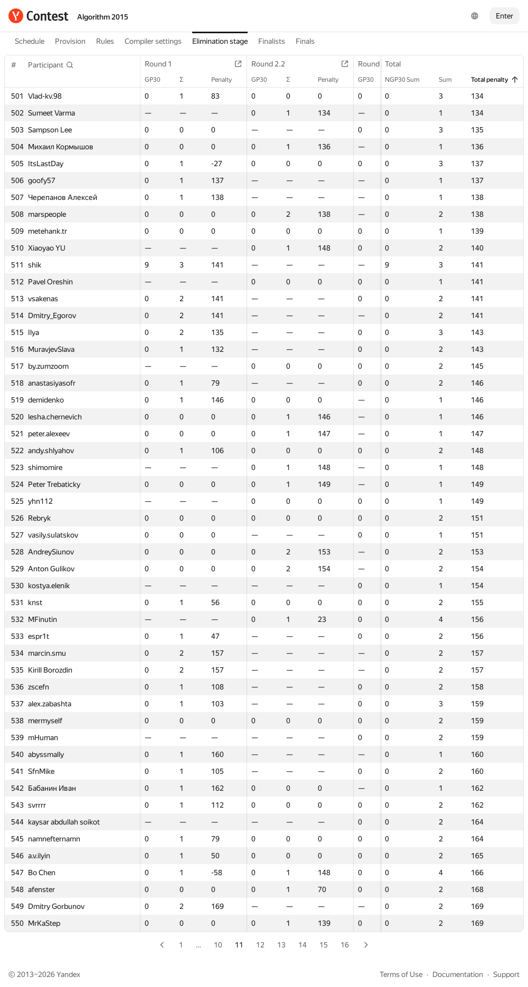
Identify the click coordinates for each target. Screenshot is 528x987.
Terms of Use (401, 974)
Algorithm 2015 (102, 17)
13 (281, 945)
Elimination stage (220, 41)
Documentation (457, 974)
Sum (451, 79)
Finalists (271, 41)
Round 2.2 (273, 64)
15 (323, 945)
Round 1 (164, 64)
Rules (105, 41)
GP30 (158, 79)
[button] (51, 65)
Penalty (226, 79)
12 (260, 945)
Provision (70, 41)
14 (302, 945)
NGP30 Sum (407, 79)
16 (345, 945)
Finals (305, 41)
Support (506, 974)
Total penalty (495, 79)
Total (398, 64)
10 (218, 945)
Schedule (29, 41)
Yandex (68, 974)
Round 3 (377, 64)
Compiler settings (153, 41)
